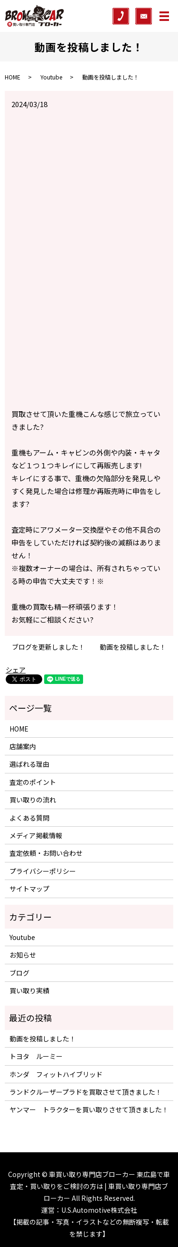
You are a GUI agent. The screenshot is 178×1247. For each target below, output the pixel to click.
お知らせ (22, 955)
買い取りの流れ (32, 799)
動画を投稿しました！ (133, 647)
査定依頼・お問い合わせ (46, 853)
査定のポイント (32, 782)
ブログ (19, 973)
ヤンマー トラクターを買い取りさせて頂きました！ (89, 1109)
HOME (12, 77)
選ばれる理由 (29, 764)
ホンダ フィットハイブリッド (56, 1074)
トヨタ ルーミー (36, 1056)
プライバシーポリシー (42, 871)
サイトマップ (29, 888)
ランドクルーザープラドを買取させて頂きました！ (85, 1092)
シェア (16, 669)
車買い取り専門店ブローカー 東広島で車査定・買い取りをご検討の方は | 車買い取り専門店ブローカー (90, 1186)
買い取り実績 (29, 990)
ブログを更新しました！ (48, 647)
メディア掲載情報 (35, 835)
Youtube (51, 77)
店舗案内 (22, 746)
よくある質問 (29, 817)
